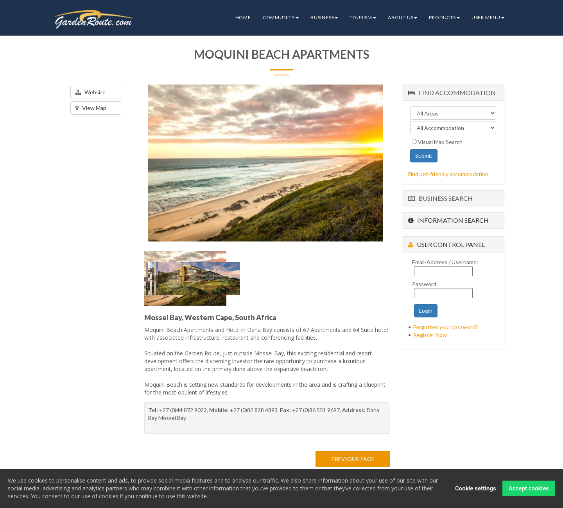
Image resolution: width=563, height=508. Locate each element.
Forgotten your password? (445, 327)
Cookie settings (475, 488)
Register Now (430, 334)
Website (90, 92)
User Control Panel (446, 244)
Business (324, 17)
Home (243, 17)
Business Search (440, 198)
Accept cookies (529, 488)
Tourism (363, 17)
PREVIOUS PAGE (353, 459)
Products (444, 17)
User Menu (488, 17)
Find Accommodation (452, 92)
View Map (90, 107)
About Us (402, 17)
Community (281, 17)
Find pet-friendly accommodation (448, 174)
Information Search (448, 220)
